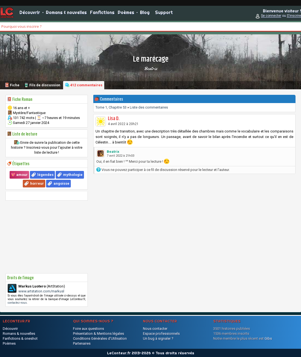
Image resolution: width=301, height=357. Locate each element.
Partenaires (82, 343)
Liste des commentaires (149, 107)
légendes (45, 175)
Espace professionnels (161, 333)
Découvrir (29, 13)
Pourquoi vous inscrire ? (21, 26)
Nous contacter (155, 328)
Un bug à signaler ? (158, 338)
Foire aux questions (88, 328)
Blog (145, 13)
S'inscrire (294, 17)
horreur (37, 183)
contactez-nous (17, 302)
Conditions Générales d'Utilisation (100, 338)
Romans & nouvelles (66, 13)
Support (164, 13)
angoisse (61, 183)
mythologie (73, 175)
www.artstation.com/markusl (41, 291)
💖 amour (19, 175)
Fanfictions (102, 13)
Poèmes (126, 13)
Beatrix (150, 68)
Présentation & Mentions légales (98, 333)
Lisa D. (114, 119)
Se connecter (271, 17)
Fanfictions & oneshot (20, 338)
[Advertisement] (46, 237)
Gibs (268, 338)
